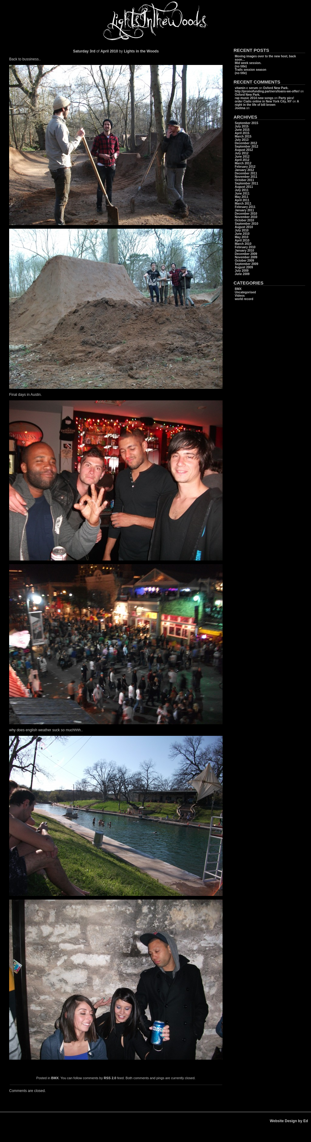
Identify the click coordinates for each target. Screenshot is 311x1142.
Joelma (240, 108)
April (104, 51)
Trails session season (250, 69)
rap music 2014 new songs (254, 98)
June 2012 (242, 156)
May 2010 (241, 237)
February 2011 (245, 207)
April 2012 (242, 160)
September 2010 (246, 223)
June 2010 (242, 233)
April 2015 (242, 133)
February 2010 (245, 247)
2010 (114, 51)
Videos (240, 295)
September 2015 (246, 123)
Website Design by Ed (289, 1121)
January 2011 (244, 210)
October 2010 (244, 220)
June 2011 (242, 193)
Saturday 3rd (84, 51)
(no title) (241, 66)
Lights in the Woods (141, 51)
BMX (55, 1078)
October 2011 (244, 180)
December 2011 (246, 173)
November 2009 (246, 257)
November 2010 (246, 217)
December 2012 (246, 143)
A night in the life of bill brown (267, 103)
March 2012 (243, 163)
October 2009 (244, 260)
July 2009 (241, 270)
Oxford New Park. (275, 88)
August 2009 (244, 267)
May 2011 (241, 197)
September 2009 (246, 264)
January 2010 (244, 250)
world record (244, 299)
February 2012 (245, 166)
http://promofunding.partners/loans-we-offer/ (267, 91)
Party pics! (286, 98)
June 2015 (242, 129)
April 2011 (242, 200)
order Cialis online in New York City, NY (263, 101)
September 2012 (246, 146)
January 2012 (244, 170)
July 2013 (241, 139)
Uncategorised (245, 292)
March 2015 (243, 136)
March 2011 (243, 203)
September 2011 (246, 183)
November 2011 (246, 176)
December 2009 (246, 254)
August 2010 (244, 227)
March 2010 (243, 243)
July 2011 (241, 190)
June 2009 (242, 274)
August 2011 (244, 186)
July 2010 (241, 230)
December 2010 (246, 213)
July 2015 (241, 126)
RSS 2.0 (110, 1078)
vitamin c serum (246, 88)
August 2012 (244, 150)
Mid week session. (248, 63)
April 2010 (242, 240)
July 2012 (241, 153)
